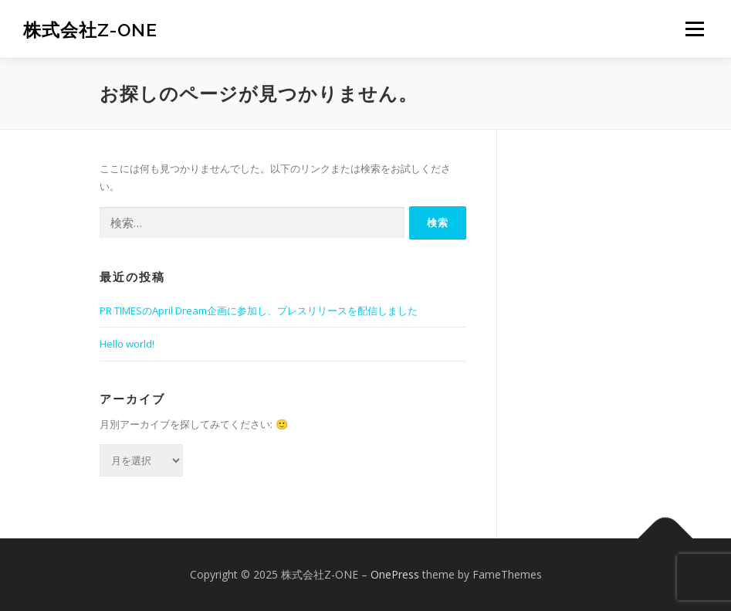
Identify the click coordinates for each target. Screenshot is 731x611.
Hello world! (127, 344)
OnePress (395, 574)
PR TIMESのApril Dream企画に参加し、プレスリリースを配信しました (259, 310)
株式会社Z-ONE (90, 30)
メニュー (694, 29)
